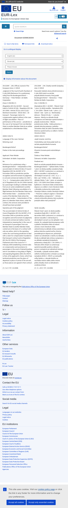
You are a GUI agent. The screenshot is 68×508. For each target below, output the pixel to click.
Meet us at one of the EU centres (13, 395)
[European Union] (7, 374)
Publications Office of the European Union (36, 287)
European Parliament (9, 428)
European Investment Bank (11, 454)
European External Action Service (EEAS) (16, 446)
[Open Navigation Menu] (6, 26)
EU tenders (6, 351)
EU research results (9, 354)
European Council (8, 431)
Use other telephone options (12, 389)
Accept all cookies (16, 502)
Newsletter (6, 337)
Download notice (45, 44)
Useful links (6, 340)
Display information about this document (20, 79)
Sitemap (5, 301)
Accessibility (6, 323)
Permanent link (28, 44)
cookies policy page (46, 489)
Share (58, 39)
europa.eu (18, 378)
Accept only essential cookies (41, 502)
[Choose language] (34, 56)
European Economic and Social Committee (16, 449)
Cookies (5, 420)
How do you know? (57, 2)
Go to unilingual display (12, 49)
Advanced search (60, 33)
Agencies (5, 469)
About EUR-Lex (7, 335)
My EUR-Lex (54, 8)
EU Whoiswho (7, 356)
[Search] (64, 26)
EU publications (7, 359)
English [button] (63, 8)
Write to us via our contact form (13, 392)
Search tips (19, 31)
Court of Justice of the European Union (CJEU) (18, 439)
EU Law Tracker (7, 366)
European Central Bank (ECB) (12, 441)
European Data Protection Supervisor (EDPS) (17, 459)
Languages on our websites (11, 412)
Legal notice (6, 318)
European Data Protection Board (13, 462)
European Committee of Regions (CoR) (15, 451)
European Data (7, 349)
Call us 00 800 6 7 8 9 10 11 (11, 387)
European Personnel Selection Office (14, 464)
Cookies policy (7, 321)
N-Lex (4, 363)
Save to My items (11, 44)
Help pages (6, 296)
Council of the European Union (12, 434)
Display (9, 72)
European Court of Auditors (11, 444)
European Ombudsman (10, 456)
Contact (5, 298)
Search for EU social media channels (14, 403)
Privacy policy (7, 415)
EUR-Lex (9, 15)
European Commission (10, 436)
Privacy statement (8, 326)
